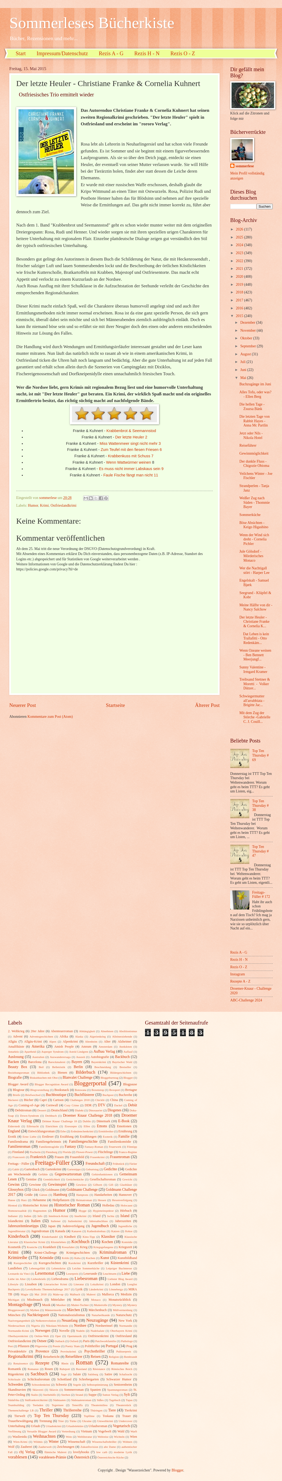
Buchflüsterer (84, 1095)
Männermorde (53, 1310)
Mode (77, 1299)
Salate (77, 1374)
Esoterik (108, 1136)
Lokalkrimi (97, 1284)
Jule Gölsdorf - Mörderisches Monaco (251, 555)
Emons (102, 1126)
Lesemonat (44, 1273)
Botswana (81, 1089)
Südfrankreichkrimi (36, 1400)
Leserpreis (72, 1273)
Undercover (126, 1421)
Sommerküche (249, 515)
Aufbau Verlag (104, 1051)
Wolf (11, 1447)
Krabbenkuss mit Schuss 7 (131, 456)
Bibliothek (43, 1072)
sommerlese (245, 166)
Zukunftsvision (89, 1446)
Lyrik (79, 1289)
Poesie (56, 1346)
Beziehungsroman (18, 1072)
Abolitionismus (128, 1031)
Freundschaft (95, 1164)
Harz (24, 1200)
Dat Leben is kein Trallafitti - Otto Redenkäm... (254, 638)
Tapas (129, 1400)
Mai (243, 378)
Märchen (73, 1310)
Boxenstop (98, 1089)
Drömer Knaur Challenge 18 (59, 1121)
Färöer (133, 1163)
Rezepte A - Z (240, 981)
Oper (58, 1336)
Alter (107, 1041)
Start (21, 53)
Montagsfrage (20, 1304)
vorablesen (17, 1456)
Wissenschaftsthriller (104, 1441)
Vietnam (86, 1431)
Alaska (79, 1036)
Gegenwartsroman (68, 1174)
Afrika (63, 1036)
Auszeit (80, 1057)
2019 (240, 285)
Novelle (64, 1331)
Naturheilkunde (101, 1315)
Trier (61, 1421)
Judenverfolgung (73, 1226)
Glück (36, 1190)
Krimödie (47, 1258)
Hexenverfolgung (122, 1200)
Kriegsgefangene (103, 1247)
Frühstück (118, 1163)
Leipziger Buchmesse (119, 1268)
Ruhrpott (64, 1369)
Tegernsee (58, 1405)
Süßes (100, 1400)
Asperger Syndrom (52, 1051)
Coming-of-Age (29, 1105)
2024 (240, 245)
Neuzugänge (97, 1320)
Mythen (34, 1310)
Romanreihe (120, 1363)
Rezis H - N (147, 53)
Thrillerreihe (72, 1410)
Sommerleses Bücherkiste (91, 23)
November (248, 330)
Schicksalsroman (38, 1379)
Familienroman (19, 1147)
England (14, 1131)
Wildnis (38, 1441)
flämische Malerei (55, 1452)
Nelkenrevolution (46, 1320)
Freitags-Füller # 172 (261, 894)
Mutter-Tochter (80, 1305)
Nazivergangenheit (19, 1320)
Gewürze (81, 1184)
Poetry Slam (72, 1346)
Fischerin (35, 1152)
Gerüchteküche (75, 1179)
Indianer (13, 1216)
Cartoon (58, 1100)
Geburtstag (92, 1169)
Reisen (96, 1357)
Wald (120, 1431)
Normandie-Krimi (18, 1330)
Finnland (18, 1152)
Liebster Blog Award (120, 1279)
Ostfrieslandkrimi (63, 505)
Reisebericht (51, 1357)
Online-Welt (42, 1336)
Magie (24, 1294)
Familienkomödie (119, 1141)
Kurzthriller (95, 1263)
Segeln (77, 1384)
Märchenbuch (98, 1310)
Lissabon (31, 1284)
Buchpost (108, 1094)
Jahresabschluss (98, 1221)
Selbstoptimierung (97, 1384)
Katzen (115, 1231)
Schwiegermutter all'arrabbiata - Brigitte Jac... (251, 700)
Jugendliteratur (16, 1231)
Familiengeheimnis (48, 1141)
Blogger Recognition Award (52, 1084)
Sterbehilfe (49, 1394)
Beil (41, 1067)
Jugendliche (125, 1226)
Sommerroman (74, 1390)
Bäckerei (13, 1100)
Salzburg (93, 1374)
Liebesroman (86, 1278)
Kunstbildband (127, 1258)
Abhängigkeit (87, 1031)
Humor (33, 505)
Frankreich (38, 1157)
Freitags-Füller (52, 1162)
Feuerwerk (115, 1146)
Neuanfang (70, 1320)
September (248, 346)
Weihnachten (44, 1436)
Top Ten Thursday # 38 (260, 805)
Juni (243, 370)
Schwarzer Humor (118, 1379)
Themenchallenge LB (21, 1410)
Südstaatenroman (81, 1400)
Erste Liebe (29, 1136)
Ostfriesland (124, 1336)
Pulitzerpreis (123, 1351)
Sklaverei (38, 1389)
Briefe (16, 1094)
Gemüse (31, 1179)
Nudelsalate (97, 1330)
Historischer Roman (72, 1204)
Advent (18, 1036)
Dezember (248, 323)
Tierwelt (19, 1416)
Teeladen (38, 1405)
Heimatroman (84, 1200)
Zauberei (26, 1447)
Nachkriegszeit (38, 1315)
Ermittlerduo (106, 1131)
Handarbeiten (103, 1195)
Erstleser (48, 1136)
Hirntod (12, 1205)
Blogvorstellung (39, 1089)
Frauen (59, 1157)
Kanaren (76, 1231)
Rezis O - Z (182, 53)
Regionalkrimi (20, 1356)
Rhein (64, 1363)
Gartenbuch (32, 1169)
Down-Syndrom (29, 1115)
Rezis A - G (111, 53)
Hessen (102, 1200)
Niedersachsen (16, 1325)
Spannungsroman (117, 1389)
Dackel (118, 1105)
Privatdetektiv (17, 1351)
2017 (240, 300)
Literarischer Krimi (55, 1284)
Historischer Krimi (35, 1205)
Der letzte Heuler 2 (131, 437)
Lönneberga (116, 1289)
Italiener (56, 1221)
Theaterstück (123, 1405)
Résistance (99, 1369)
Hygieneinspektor (103, 1210)
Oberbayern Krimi (121, 1330)
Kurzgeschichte (23, 1263)
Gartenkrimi (53, 1169)
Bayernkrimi (98, 1062)
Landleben (15, 1268)
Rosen (49, 1369)
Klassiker (108, 1237)
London (115, 1284)
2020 (240, 277)
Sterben (65, 1394)
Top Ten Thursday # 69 (260, 755)
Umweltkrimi (105, 1421)
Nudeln (80, 1330)
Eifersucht (33, 1126)
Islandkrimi (15, 1221)
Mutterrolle (100, 1305)
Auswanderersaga (60, 1057)
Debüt (132, 1105)
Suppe (92, 1395)
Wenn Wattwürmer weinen (129, 462)
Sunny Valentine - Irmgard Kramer (253, 669)
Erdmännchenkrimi (82, 1131)
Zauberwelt (45, 1446)
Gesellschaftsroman (103, 1179)
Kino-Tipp (89, 1236)
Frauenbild (77, 1157)
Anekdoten (125, 1046)
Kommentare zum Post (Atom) (50, 717)
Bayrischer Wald (122, 1062)
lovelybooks (81, 1452)
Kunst (104, 1258)
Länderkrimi (96, 1289)
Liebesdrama (59, 1279)
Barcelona (34, 1062)
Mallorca (108, 1294)
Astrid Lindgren (78, 1051)
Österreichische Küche (110, 1457)
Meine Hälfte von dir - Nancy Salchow (255, 607)
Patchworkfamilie (105, 1341)
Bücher (28, 1100)
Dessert (41, 1110)
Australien (38, 1057)
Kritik (65, 1258)
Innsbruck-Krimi (58, 1216)
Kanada (60, 1231)
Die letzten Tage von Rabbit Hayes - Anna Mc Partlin (254, 421)
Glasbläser (126, 1184)
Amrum (86, 1046)
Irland (97, 1216)
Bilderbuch (85, 1072)
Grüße (28, 1195)
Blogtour (18, 1090)
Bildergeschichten (120, 1072)
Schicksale (14, 1379)
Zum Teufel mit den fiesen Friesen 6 (131, 449)
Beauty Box (17, 1067)
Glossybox (16, 1190)
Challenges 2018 (80, 1100)
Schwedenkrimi (41, 1384)
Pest (10, 1346)
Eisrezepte (71, 1126)
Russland (81, 1369)
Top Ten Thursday (51, 1415)
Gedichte (110, 1169)
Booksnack (61, 1090)
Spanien (95, 1390)
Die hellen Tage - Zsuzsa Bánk (251, 406)
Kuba (77, 1258)
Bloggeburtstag (109, 1077)
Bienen (62, 1072)
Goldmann (52, 1190)
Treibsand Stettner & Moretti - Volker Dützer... (254, 683)
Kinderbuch (18, 1236)
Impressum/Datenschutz (62, 53)
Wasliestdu (19, 1437)
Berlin (78, 1067)
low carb (101, 1452)
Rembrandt (130, 1356)
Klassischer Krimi (34, 1242)
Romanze (33, 1369)
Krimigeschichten (78, 1252)
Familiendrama (18, 1141)
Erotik (12, 1136)
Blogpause (130, 1084)
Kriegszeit (125, 1247)
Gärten (43, 1194)
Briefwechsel (33, 1094)
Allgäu (12, 1041)
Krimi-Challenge (45, 1252)
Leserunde (90, 1273)
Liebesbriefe (38, 1279)
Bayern (76, 1062)
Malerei (91, 1294)
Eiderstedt (14, 1126)
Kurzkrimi (75, 1263)
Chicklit (100, 1100)
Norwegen (42, 1331)
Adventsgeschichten (41, 1036)
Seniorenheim (123, 1384)
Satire (108, 1374)
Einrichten (52, 1126)
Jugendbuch (100, 1226)
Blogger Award (18, 1084)
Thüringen (96, 1410)
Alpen (52, 1041)
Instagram (237, 974)
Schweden (15, 1384)
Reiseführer (247, 445)
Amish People (64, 1046)
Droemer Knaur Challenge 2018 (87, 1115)
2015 (240, 316)
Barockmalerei (56, 1062)
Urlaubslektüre (75, 1426)
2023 (240, 253)
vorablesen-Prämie (52, 1457)
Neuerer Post (22, 705)
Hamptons (82, 1194)
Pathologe (127, 1341)
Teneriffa (77, 1405)
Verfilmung (14, 1431)
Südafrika (13, 1400)
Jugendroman (40, 1231)
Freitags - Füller (18, 1164)
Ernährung (125, 1131)
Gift (111, 1184)
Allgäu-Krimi (33, 1041)
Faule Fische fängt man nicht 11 (130, 475)
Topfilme (89, 1416)
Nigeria (35, 1325)
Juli (243, 362)
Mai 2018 (40, 1294)
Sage (63, 1374)
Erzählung (67, 1136)
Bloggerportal (90, 1083)
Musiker (61, 1305)
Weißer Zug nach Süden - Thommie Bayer (254, 502)
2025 (240, 237)
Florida (67, 1152)
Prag (129, 1346)
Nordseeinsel (104, 1326)
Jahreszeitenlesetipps (23, 1226)
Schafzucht (125, 1374)
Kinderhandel (50, 1236)
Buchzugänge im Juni (255, 384)
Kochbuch (80, 1241)
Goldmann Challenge (82, 1190)
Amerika (38, 1046)
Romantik (14, 1369)
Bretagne (131, 1090)
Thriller (46, 1409)
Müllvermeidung (123, 1310)
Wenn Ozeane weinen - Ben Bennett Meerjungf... (255, 654)
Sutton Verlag (110, 1394)
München (14, 1315)
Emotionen (124, 1126)
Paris (86, 1341)
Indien (27, 1216)
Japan (51, 1226)
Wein (69, 1436)
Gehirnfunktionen (102, 1174)
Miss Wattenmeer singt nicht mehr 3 (130, 443)
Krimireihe (17, 1257)
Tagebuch (115, 1400)
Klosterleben (58, 1242)
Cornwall (52, 1105)
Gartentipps (74, 1169)
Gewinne (35, 1184)
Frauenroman (120, 1157)
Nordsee (80, 1326)
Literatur (79, 1284)
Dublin (87, 1121)
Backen (13, 1062)
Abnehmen (107, 1031)
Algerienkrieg (97, 1036)
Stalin (34, 1394)
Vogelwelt (104, 1431)
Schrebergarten (89, 1379)
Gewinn (14, 1184)
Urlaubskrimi (53, 1426)
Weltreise (102, 1436)
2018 (240, 292)
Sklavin (53, 1389)
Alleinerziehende (122, 1036)
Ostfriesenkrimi (98, 1336)
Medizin (126, 1294)
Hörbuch (125, 1211)
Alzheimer (124, 1041)
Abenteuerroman (62, 1031)
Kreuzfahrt (68, 1247)
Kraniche (32, 1247)
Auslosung (16, 1057)
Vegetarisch (121, 1426)
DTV (101, 1105)
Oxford (74, 1341)
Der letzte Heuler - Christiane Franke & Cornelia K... (254, 621)
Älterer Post (207, 705)
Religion (114, 1356)
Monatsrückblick (120, 1299)
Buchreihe (125, 1095)
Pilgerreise (41, 1346)
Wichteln (119, 1436)
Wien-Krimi (20, 1441)
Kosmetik (14, 1247)
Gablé (15, 1169)
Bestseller (125, 1067)
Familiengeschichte (83, 1141)
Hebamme (39, 1200)
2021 (240, 269)
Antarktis (13, 1051)
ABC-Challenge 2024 (246, 1000)
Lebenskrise (59, 1268)
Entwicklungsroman (41, 1131)
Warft (133, 1431)
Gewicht (127, 1179)
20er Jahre (38, 1031)
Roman (84, 1362)
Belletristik (58, 1067)
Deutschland (59, 1110)
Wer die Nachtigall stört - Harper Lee (254, 570)
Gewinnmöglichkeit (253, 453)
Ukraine (87, 1421)
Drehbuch (51, 1115)
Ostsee (42, 1341)
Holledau (108, 1205)
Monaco (96, 1299)
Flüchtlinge (105, 1152)
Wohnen (128, 1441)
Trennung (45, 1421)
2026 (240, 229)
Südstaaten (59, 1400)
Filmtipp (132, 1146)
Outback (60, 1341)
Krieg (83, 1247)
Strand (79, 1394)
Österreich (81, 1457)
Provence (42, 1351)
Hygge (82, 1210)
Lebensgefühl (37, 1268)
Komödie (127, 1242)
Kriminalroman (112, 1252)
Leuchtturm (109, 1273)
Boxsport (114, 1089)
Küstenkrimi (120, 1263)
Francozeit (18, 1157)
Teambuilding (16, 1405)
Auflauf (128, 1051)
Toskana (107, 1416)
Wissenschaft (76, 1442)
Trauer (126, 1416)
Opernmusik (74, 1336)
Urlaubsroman (97, 1426)
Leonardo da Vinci (19, 1273)
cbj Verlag (27, 1452)
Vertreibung (68, 1431)
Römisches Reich (121, 1369)
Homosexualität (17, 1210)
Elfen (87, 1126)
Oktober (246, 338)
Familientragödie (49, 1146)
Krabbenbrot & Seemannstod (131, 431)
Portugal (112, 1346)
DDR (88, 1105)
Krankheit (49, 1247)
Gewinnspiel (57, 1184)
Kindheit (70, 1237)
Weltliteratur (84, 1436)
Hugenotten (39, 1210)
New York (125, 1320)
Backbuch (122, 1057)
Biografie (15, 1077)
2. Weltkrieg (16, 1031)
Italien (35, 1221)
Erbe (63, 1131)
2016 (240, 308)
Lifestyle (13, 1284)
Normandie (126, 1325)
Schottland (64, 1379)
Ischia (110, 1216)
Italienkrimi (75, 1221)
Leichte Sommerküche (86, 1268)
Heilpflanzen (60, 1200)
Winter (54, 1442)
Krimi (44, 505)
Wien (133, 1437)
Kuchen (90, 1258)
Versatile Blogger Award (41, 1431)
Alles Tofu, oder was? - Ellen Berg (255, 394)
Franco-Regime (128, 1152)
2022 (240, 261)
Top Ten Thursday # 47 (260, 851)
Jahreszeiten (123, 1221)
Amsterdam (105, 1046)
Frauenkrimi (97, 1157)
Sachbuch (39, 1373)
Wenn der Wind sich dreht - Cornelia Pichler (254, 539)
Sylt (127, 1395)
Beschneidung (103, 1067)
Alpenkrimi (70, 1041)
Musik (46, 1305)
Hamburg (60, 1195)
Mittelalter (58, 1299)
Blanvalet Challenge (77, 1077)
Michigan (13, 1299)
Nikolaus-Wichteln (57, 1325)
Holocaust (127, 1205)
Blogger (128, 1077)
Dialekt (79, 1110)
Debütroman (23, 1110)
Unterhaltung (16, 1426)
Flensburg (51, 1152)
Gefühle (43, 1174)
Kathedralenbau (96, 1231)
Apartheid (30, 1051)
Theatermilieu (99, 1405)
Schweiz (61, 1384)
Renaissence (20, 1363)
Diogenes (114, 1110)
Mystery (117, 1305)
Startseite (115, 705)
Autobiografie (100, 1057)
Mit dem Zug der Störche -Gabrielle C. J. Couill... (254, 717)
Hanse (11, 1200)
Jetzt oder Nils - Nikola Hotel (251, 435)
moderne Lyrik (123, 1452)
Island (124, 1216)
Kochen (107, 1242)
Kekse (129, 1231)
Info (39, 1216)
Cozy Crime (71, 1105)
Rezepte (42, 1362)
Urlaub (35, 1426)
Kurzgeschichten (50, 1263)
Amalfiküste (16, 1046)
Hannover (125, 1195)
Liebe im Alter (17, 1279)
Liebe (126, 1273)
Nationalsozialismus (71, 1315)
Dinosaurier (95, 1110)
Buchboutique (56, 1095)
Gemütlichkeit (51, 1179)
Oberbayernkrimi (18, 1336)
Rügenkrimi (16, 1374)
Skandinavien (17, 1390)
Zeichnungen (65, 1447)
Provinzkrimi (68, 1351)
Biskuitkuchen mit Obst (44, 1077)
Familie (124, 1136)
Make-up (58, 1294)
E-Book (124, 1121)
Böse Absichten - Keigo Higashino (253, 525)
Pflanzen (23, 1346)
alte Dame (110, 1446)
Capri (43, 1100)
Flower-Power (84, 1152)
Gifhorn (97, 1184)
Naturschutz (124, 1315)
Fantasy (70, 1147)
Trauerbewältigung (20, 1421)
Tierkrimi (131, 1410)
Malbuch (75, 1294)
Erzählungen (88, 1136)
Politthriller (92, 1346)
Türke (73, 1421)
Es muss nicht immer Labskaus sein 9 (131, 469)
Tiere (112, 1410)
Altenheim (91, 1041)
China (114, 1100)
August (246, 354)
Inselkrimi (80, 1216)
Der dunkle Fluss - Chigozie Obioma (254, 463)
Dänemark (103, 1121)
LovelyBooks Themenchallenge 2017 (47, 1289)
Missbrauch (34, 1299)
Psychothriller (94, 1351)
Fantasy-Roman (94, 1146)
